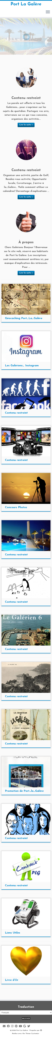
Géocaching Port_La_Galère (23, 318)
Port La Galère (26, 4)
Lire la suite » (26, 125)
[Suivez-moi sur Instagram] (13, 1026)
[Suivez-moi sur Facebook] (9, 1026)
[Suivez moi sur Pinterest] (17, 1026)
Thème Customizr (32, 1033)
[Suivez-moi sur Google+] (25, 1026)
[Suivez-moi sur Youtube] (21, 1026)
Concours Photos (16, 507)
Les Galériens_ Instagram (22, 365)
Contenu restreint (16, 413)
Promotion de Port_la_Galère (24, 791)
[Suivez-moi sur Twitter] (29, 1026)
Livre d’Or (11, 980)
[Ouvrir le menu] (48, 12)
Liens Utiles (12, 932)
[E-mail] (5, 1026)
